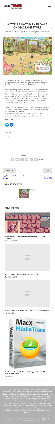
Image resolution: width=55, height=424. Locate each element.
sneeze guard (37, 403)
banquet (35, 399)
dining (6, 401)
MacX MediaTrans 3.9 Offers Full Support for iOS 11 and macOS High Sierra (26, 373)
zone (42, 401)
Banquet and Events (45, 394)
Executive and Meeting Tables (41, 396)
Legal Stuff (45, 418)
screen (38, 401)
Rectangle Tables (41, 392)
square (5, 403)
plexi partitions (25, 408)
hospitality (20, 401)
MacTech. (23, 418)
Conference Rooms (23, 396)
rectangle (28, 399)
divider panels (8, 405)
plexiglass (16, 403)
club (48, 399)
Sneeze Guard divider (12, 408)
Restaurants (15, 399)
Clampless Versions (10, 396)
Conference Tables (9, 392)
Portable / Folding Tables (25, 392)
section (27, 401)
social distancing (26, 403)
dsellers (16, 31)
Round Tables (21, 394)
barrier (33, 401)
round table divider (45, 405)
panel (10, 403)
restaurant (12, 401)
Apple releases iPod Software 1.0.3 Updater (22, 274)
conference (42, 399)
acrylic (22, 399)
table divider (47, 403)
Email (18, 421)
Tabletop (48, 401)
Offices (7, 399)
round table (16, 410)
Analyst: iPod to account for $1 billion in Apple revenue (27, 310)
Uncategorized (35, 31)
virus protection (18, 405)
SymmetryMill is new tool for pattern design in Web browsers (25, 237)
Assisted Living (32, 394)
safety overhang (26, 410)
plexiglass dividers (31, 405)
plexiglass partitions (38, 408)
